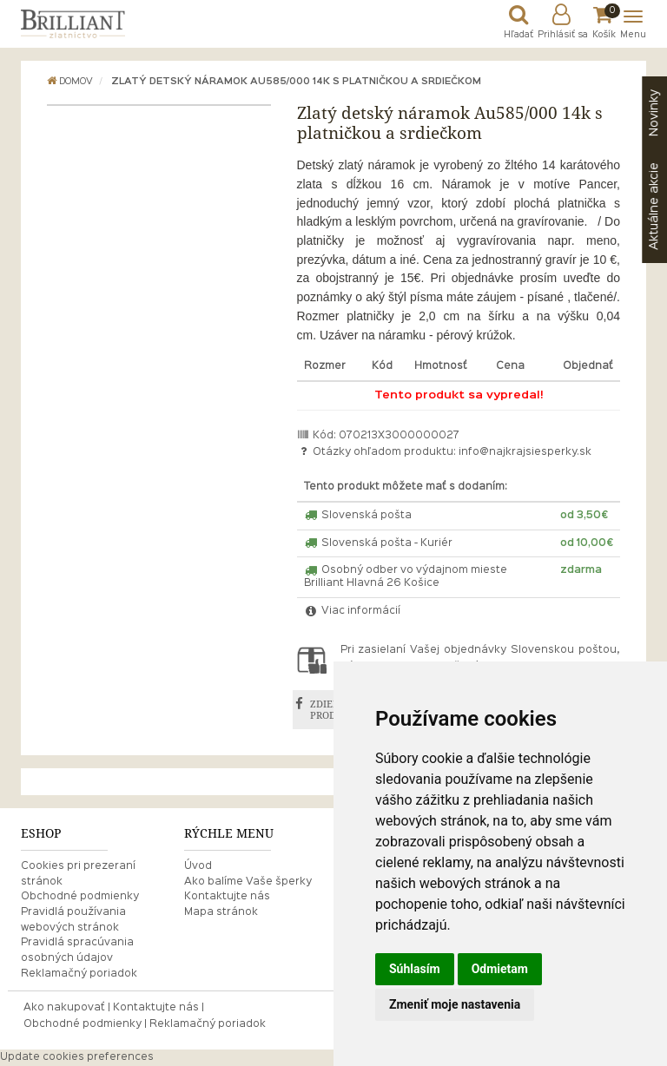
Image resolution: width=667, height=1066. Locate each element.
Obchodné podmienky (80, 896)
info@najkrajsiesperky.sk (525, 452)
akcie (654, 206)
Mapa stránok (221, 912)
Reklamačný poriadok (79, 974)
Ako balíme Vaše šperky (248, 882)
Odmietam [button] (500, 969)
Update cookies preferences (77, 1057)
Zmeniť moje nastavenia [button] (454, 1004)
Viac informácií (352, 611)
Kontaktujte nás (227, 896)
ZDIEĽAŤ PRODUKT (333, 709)
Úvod (198, 866)
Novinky (654, 112)
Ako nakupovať (64, 1007)
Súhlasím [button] (414, 969)
